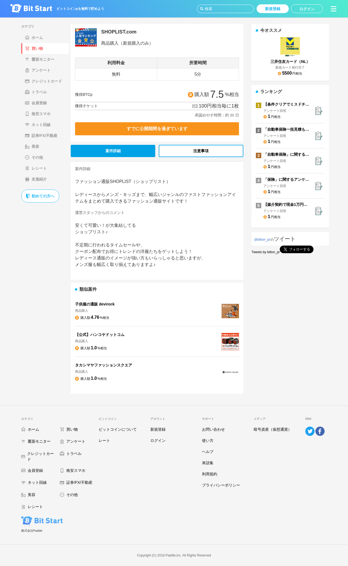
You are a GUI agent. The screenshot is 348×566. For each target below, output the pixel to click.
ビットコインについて (118, 429)
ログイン (158, 440)
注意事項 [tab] (201, 151)
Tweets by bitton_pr (265, 252)
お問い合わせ (213, 429)
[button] (333, 8)
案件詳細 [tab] (113, 151)
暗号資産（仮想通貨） (273, 429)
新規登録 (158, 429)
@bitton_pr (262, 239)
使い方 (207, 440)
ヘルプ (207, 451)
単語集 (207, 463)
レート (104, 440)
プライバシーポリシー (221, 485)
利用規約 (209, 474)
